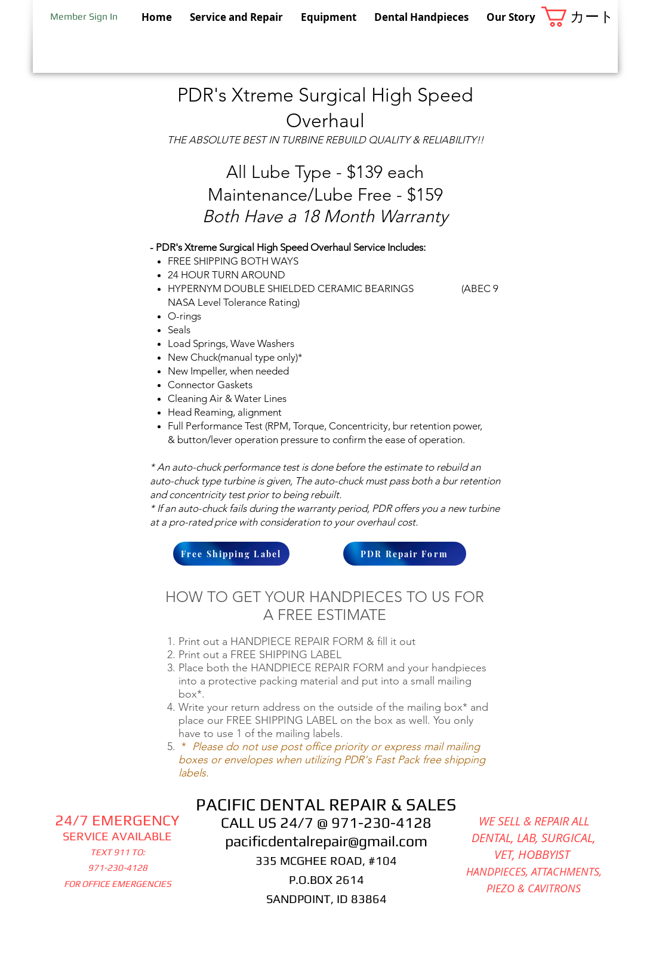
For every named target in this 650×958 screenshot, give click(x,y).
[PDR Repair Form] (404, 554)
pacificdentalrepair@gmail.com (326, 841)
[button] (579, 17)
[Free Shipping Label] (231, 554)
